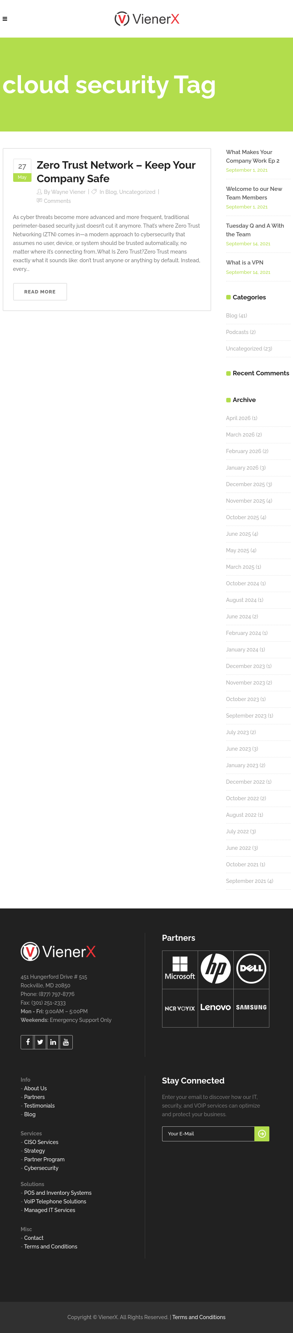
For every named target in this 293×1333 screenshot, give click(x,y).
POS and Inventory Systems (58, 1193)
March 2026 (240, 435)
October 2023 (242, 699)
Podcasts (237, 332)
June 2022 (238, 848)
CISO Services (41, 1142)
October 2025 (242, 517)
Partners (34, 1097)
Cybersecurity (41, 1168)
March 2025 (240, 567)
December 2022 (245, 782)
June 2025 (238, 534)
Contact (34, 1238)
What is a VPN (245, 262)
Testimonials (39, 1106)
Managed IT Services (49, 1210)
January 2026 (242, 468)
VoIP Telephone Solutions (55, 1201)
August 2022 (241, 815)
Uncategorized (137, 192)
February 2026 (243, 451)
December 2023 (245, 666)
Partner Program (44, 1159)
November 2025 (245, 501)
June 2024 (238, 617)
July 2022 (237, 831)
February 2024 (243, 633)
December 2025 (245, 484)
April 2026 (238, 418)
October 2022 (242, 798)
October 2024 (242, 583)
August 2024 (241, 600)
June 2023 (238, 749)
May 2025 (237, 550)
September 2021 (246, 881)
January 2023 (242, 765)
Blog (111, 192)
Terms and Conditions (50, 1247)
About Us (35, 1088)
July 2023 (237, 732)
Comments (57, 201)
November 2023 (245, 683)
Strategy (34, 1151)
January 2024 (242, 650)
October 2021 (242, 864)
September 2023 (246, 716)
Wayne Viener (68, 192)
